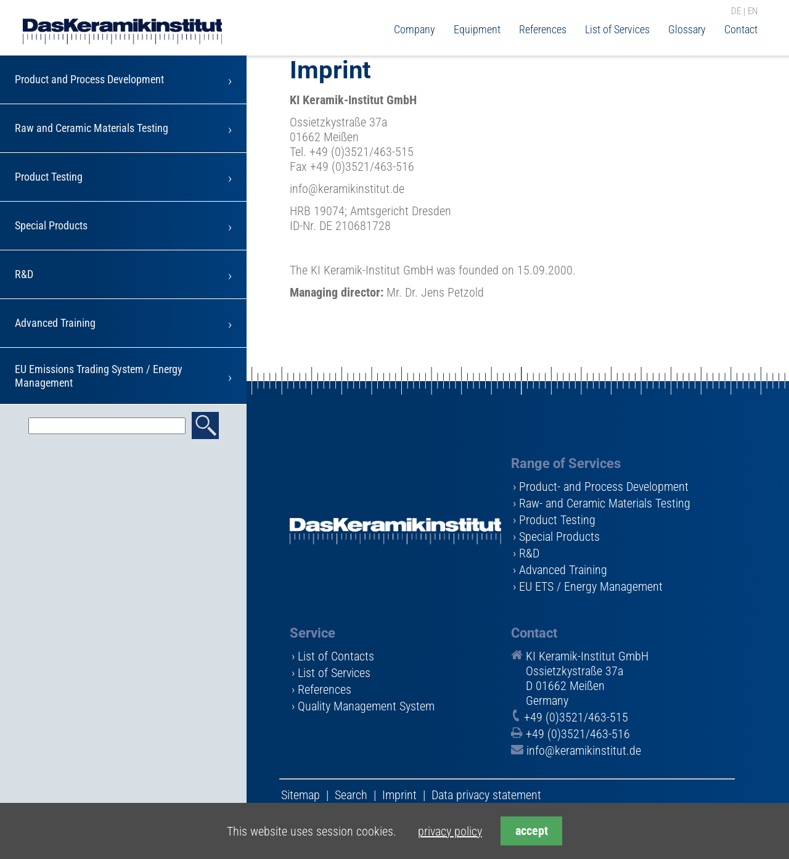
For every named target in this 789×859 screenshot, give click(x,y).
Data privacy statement (486, 794)
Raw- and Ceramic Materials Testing (604, 503)
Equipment (477, 29)
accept (531, 831)
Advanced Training (55, 322)
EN (753, 11)
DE (736, 11)
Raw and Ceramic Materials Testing (91, 127)
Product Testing (49, 176)
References (542, 29)
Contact (741, 29)
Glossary (687, 29)
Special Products (51, 225)
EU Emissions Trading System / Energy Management (98, 376)
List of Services (617, 29)
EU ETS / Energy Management (591, 586)
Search (351, 794)
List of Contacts (336, 656)
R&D (24, 274)
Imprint (399, 794)
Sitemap (300, 794)
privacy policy (450, 831)
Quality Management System (366, 706)
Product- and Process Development (604, 486)
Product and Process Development (89, 79)
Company (414, 29)
